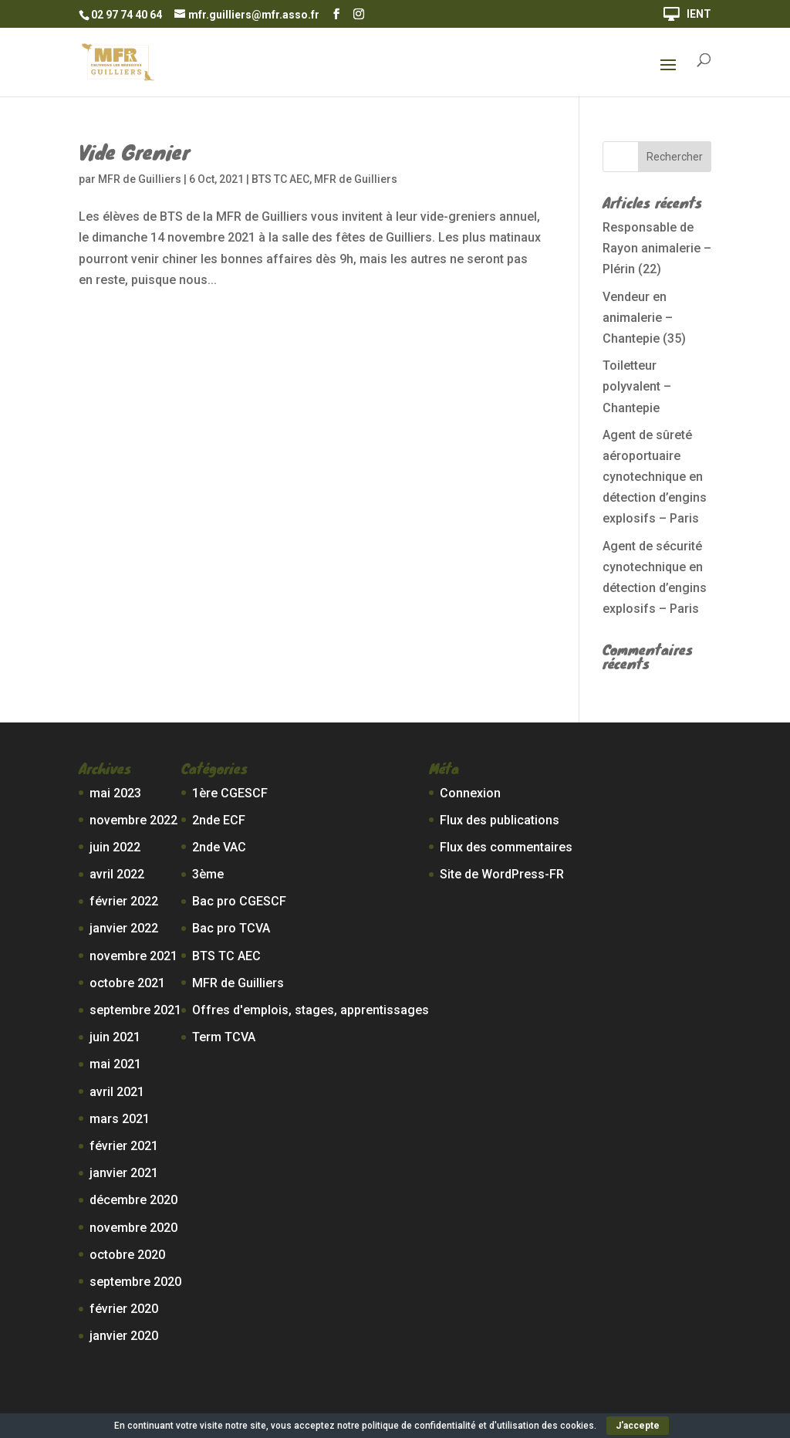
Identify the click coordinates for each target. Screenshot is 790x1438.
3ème (208, 874)
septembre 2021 (135, 1010)
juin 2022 (114, 847)
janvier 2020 (123, 1335)
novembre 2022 (133, 820)
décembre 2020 (133, 1200)
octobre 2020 (127, 1254)
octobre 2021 (127, 983)
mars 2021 (119, 1118)
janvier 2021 (123, 1173)
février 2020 (123, 1308)
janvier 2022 (123, 928)
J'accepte (638, 1425)
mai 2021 (115, 1064)
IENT (699, 14)
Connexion (470, 793)
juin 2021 (114, 1037)
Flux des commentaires (506, 847)
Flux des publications (499, 820)
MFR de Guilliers (139, 179)
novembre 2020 (133, 1227)
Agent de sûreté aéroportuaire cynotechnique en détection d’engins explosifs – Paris (655, 477)
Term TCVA (223, 1037)
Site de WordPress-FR (502, 874)
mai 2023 (115, 793)
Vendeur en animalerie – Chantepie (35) (644, 317)
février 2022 (123, 901)
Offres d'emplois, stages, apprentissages (310, 1010)
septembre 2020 (135, 1281)
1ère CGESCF (230, 793)
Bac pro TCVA (231, 928)
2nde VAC (219, 847)
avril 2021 (116, 1091)
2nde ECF (218, 820)
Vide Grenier (134, 151)
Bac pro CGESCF (239, 901)
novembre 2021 (133, 956)
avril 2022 (116, 874)
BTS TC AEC (280, 179)
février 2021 (123, 1146)
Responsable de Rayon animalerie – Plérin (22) (657, 248)
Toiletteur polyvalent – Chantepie (637, 386)
